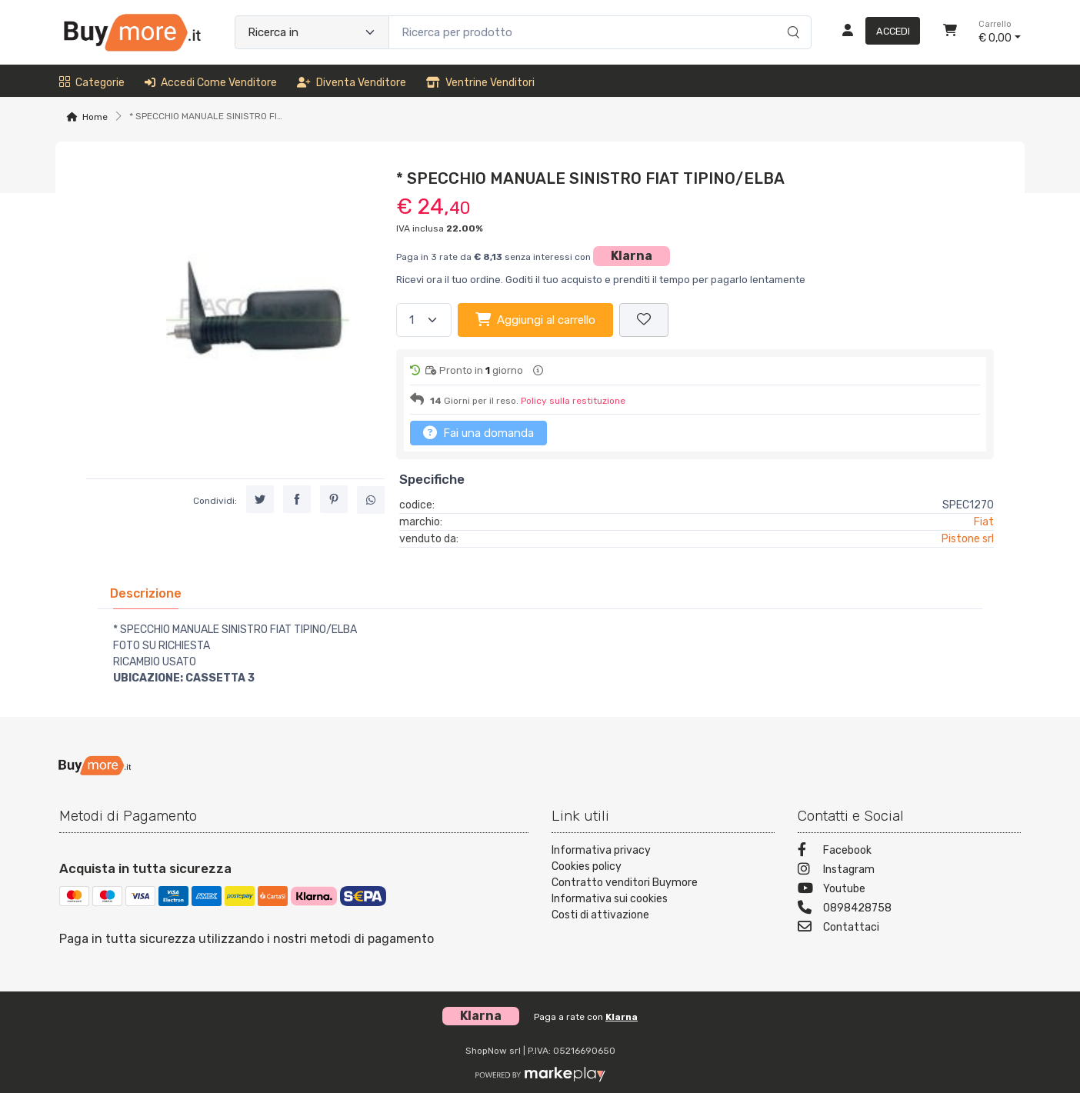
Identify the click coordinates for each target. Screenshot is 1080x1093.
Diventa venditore (351, 82)
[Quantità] (424, 320)
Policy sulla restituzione (573, 400)
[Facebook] (909, 851)
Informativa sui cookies (610, 898)
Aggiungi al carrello (535, 319)
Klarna (631, 255)
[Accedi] (875, 32)
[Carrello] (950, 32)
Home (95, 117)
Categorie (92, 82)
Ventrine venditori (480, 82)
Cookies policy (587, 866)
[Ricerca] (791, 16)
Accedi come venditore (211, 82)
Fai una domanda (478, 432)
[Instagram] (909, 871)
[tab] (146, 593)
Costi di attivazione (600, 914)
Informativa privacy (601, 850)
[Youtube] (909, 890)
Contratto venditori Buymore (625, 882)
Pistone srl (968, 538)
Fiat (984, 521)
